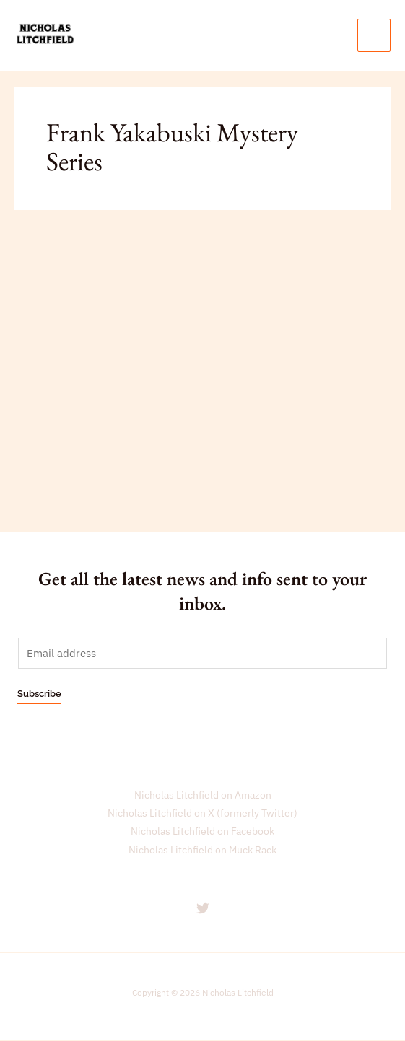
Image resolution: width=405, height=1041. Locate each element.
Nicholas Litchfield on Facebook (202, 832)
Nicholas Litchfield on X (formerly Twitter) (202, 813)
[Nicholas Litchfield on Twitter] (202, 908)
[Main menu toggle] (374, 35)
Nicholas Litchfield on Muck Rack (202, 850)
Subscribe (39, 694)
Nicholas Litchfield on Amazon (202, 795)
